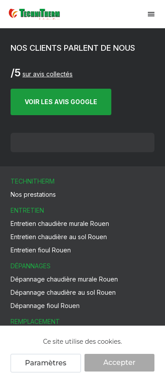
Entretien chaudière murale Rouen (60, 223)
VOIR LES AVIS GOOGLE (61, 101)
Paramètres (45, 363)
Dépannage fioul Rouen (45, 305)
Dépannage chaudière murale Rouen (64, 279)
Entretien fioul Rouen (41, 250)
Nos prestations (33, 194)
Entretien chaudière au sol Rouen (59, 236)
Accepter (119, 362)
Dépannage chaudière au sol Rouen (63, 292)
